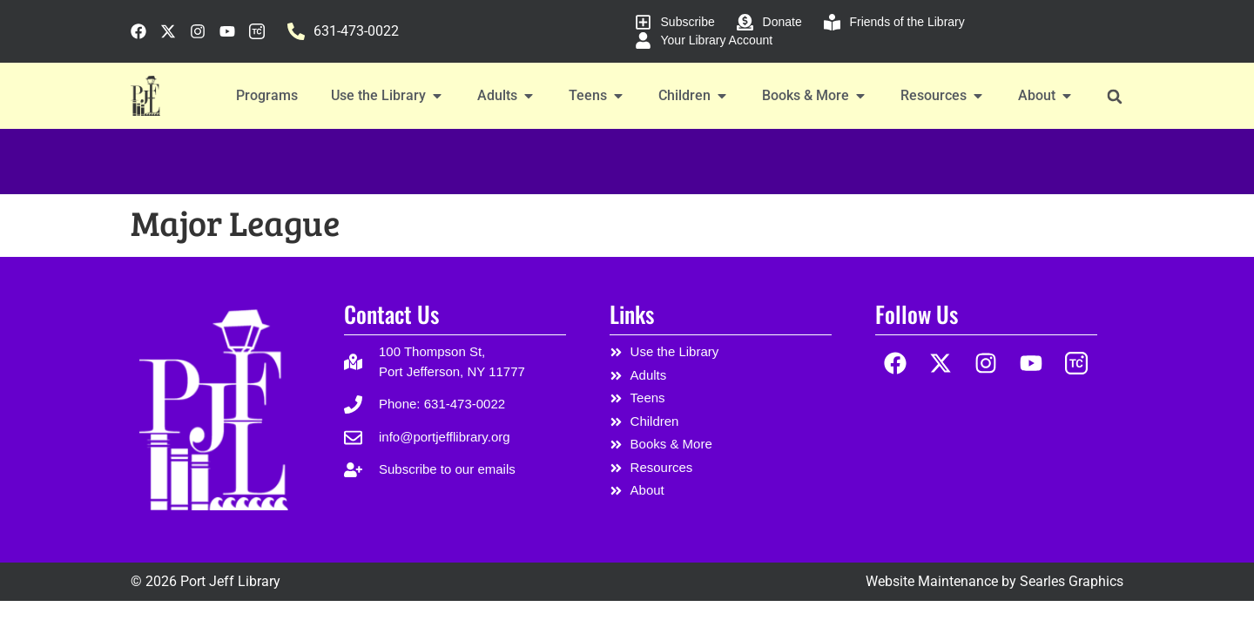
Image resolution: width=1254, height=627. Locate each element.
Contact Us (391, 314)
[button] (1114, 96)
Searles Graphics (1071, 581)
